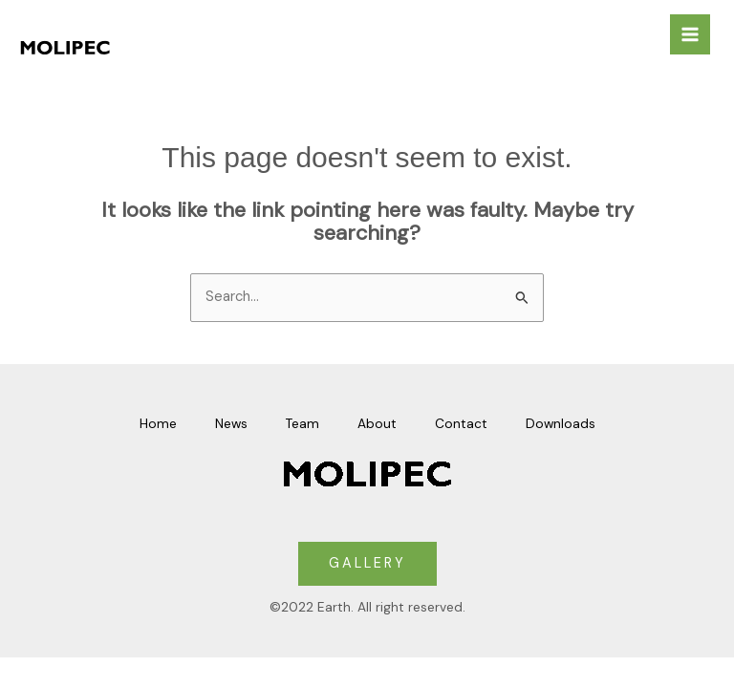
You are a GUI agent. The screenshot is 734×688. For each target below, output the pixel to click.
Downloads (560, 423)
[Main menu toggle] (690, 34)
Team (302, 423)
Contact (461, 423)
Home (158, 423)
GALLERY (367, 563)
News (231, 423)
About (377, 423)
